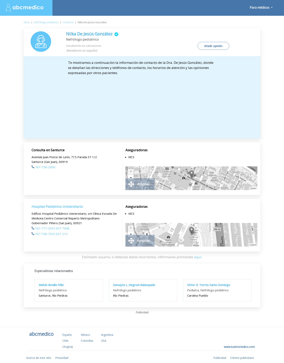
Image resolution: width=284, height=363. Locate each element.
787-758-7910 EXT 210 (50, 234)
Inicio (27, 22)
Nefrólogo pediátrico (46, 22)
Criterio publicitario (242, 358)
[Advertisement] (142, 105)
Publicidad (219, 358)
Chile (65, 341)
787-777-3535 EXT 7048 (50, 228)
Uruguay (67, 346)
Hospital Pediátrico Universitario (57, 206)
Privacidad (61, 358)
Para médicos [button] (260, 7)
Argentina (107, 335)
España (67, 335)
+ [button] (131, 172)
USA (103, 341)
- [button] (130, 178)
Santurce (68, 22)
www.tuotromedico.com (239, 347)
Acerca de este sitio (38, 358)
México (85, 335)
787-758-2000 (43, 167)
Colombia (87, 341)
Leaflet (253, 188)
